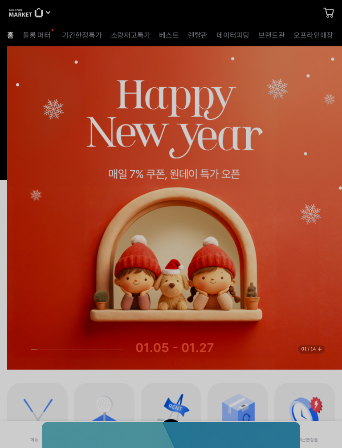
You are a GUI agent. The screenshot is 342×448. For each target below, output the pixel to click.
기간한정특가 (82, 35)
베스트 (169, 35)
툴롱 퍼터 (37, 35)
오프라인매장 (313, 35)
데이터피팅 (232, 35)
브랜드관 (271, 35)
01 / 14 (308, 349)
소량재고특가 (131, 35)
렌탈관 (198, 35)
